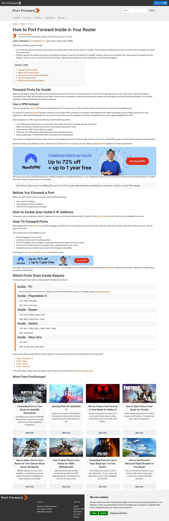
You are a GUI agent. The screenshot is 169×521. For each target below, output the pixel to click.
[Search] (134, 10)
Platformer (42, 41)
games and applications (84, 371)
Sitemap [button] (61, 18)
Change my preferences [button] (118, 513)
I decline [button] (103, 513)
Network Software (81, 509)
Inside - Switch (22, 364)
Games (23, 24)
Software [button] (38, 18)
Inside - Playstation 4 (24, 358)
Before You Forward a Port (28, 73)
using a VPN (34, 108)
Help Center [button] (50, 18)
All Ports (77, 514)
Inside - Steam (21, 361)
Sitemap (77, 502)
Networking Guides (44, 512)
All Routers (78, 512)
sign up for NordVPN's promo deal (37, 252)
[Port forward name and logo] (11, 3)
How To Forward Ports (27, 78)
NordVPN (36, 113)
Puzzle (31, 41)
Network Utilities (102, 216)
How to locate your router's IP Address (33, 75)
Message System (103, 292)
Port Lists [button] (27, 18)
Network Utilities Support (47, 506)
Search (152, 10)
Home (15, 24)
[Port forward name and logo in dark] (26, 10)
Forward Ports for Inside (27, 70)
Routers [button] (17, 18)
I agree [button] (94, 513)
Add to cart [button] (160, 3)
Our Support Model (44, 509)
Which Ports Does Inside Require (31, 81)
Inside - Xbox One (23, 366)
